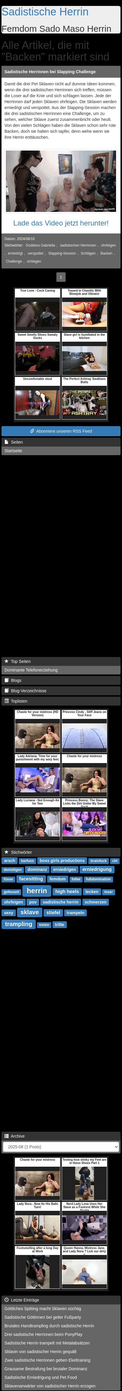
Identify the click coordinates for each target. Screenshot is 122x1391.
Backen (106, 253)
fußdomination (98, 879)
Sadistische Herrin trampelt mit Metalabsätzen (47, 1343)
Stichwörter (18, 852)
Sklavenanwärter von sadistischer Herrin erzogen (49, 1386)
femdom (58, 879)
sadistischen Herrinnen (78, 245)
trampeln (75, 912)
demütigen (13, 870)
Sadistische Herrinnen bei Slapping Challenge (50, 71)
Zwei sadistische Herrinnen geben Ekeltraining (47, 1360)
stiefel (53, 912)
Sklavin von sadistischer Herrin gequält (40, 1351)
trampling (18, 924)
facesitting (31, 878)
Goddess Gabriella (40, 245)
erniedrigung (97, 869)
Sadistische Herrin (45, 12)
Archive (14, 1136)
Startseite (13, 450)
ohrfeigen (108, 245)
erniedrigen (64, 869)
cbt (115, 861)
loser (108, 892)
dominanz (37, 869)
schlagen (34, 261)
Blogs (12, 680)
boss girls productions (62, 860)
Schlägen (88, 253)
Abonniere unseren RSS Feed (61, 431)
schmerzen (95, 902)
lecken (92, 891)
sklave (30, 912)
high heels (67, 891)
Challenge (14, 261)
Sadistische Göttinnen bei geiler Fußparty (42, 1317)
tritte (59, 924)
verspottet (35, 253)
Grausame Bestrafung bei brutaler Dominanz (45, 1368)
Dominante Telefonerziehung (31, 670)
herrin (37, 891)
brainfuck (98, 861)
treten (44, 925)
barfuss (27, 861)
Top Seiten (17, 661)
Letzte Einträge (21, 1300)
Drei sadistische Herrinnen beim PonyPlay (43, 1334)
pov (33, 902)
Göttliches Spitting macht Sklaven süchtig (42, 1308)
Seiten (13, 442)
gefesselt (11, 892)
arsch (9, 860)
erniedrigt (15, 253)
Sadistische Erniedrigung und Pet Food (40, 1377)
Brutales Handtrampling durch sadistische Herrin (49, 1325)
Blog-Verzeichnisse (25, 690)
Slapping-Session (62, 253)
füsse (8, 879)
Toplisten (15, 701)
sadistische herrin (60, 902)
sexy (8, 912)
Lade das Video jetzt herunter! (61, 223)
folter (76, 879)
